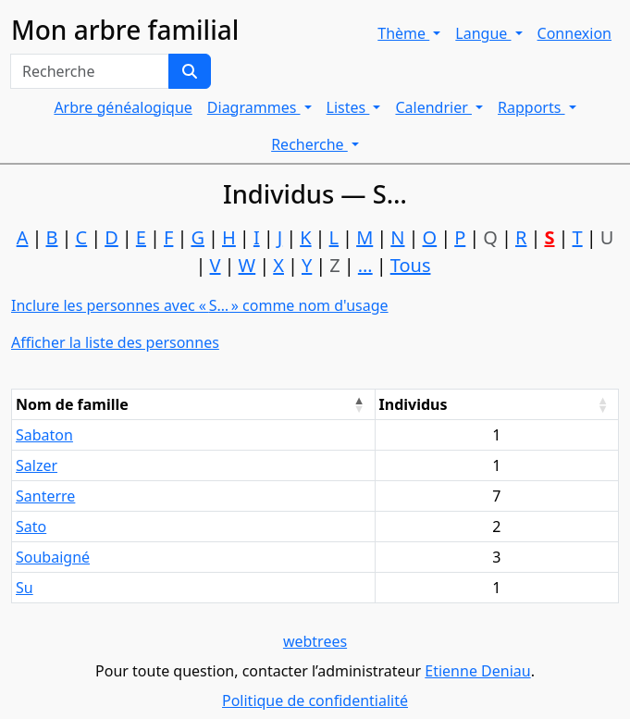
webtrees (315, 641)
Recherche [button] (309, 144)
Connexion (574, 33)
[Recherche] (189, 71)
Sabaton (44, 435)
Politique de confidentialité (315, 700)
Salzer (36, 465)
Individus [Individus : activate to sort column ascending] (413, 404)
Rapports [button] (531, 107)
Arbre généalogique (122, 107)
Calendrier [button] (433, 107)
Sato (31, 526)
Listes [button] (348, 107)
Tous (410, 265)
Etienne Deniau (477, 671)
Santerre (45, 496)
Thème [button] (403, 33)
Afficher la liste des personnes (115, 342)
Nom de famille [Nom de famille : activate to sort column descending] (72, 404)
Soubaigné (53, 557)
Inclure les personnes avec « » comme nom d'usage (200, 305)
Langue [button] (483, 33)
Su (24, 587)
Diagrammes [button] (254, 107)
